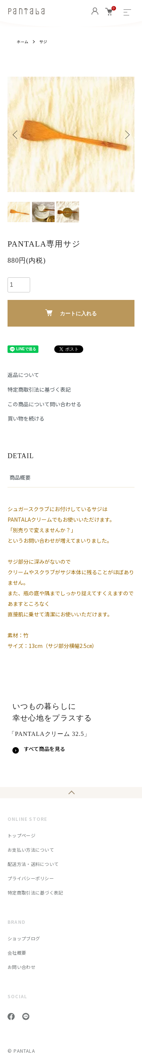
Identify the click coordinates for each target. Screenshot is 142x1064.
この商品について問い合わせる (44, 404)
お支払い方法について (31, 849)
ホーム (23, 41)
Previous (16, 134)
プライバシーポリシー (31, 878)
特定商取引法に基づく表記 (39, 389)
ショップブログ (24, 938)
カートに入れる (71, 312)
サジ (43, 41)
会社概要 (17, 952)
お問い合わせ (21, 967)
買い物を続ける (26, 418)
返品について (23, 374)
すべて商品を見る (44, 748)
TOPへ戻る (71, 792)
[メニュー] (127, 11)
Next (126, 134)
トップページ (21, 835)
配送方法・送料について (33, 864)
